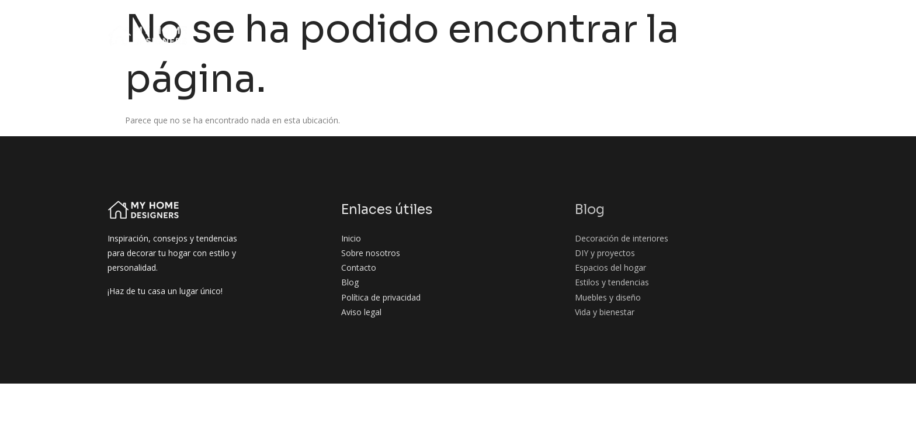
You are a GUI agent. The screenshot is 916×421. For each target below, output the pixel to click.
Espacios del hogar (663, 22)
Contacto (793, 44)
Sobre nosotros (314, 22)
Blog (376, 22)
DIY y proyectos (569, 22)
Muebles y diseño (633, 44)
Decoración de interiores (460, 22)
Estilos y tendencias (769, 22)
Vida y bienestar (720, 44)
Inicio (250, 22)
